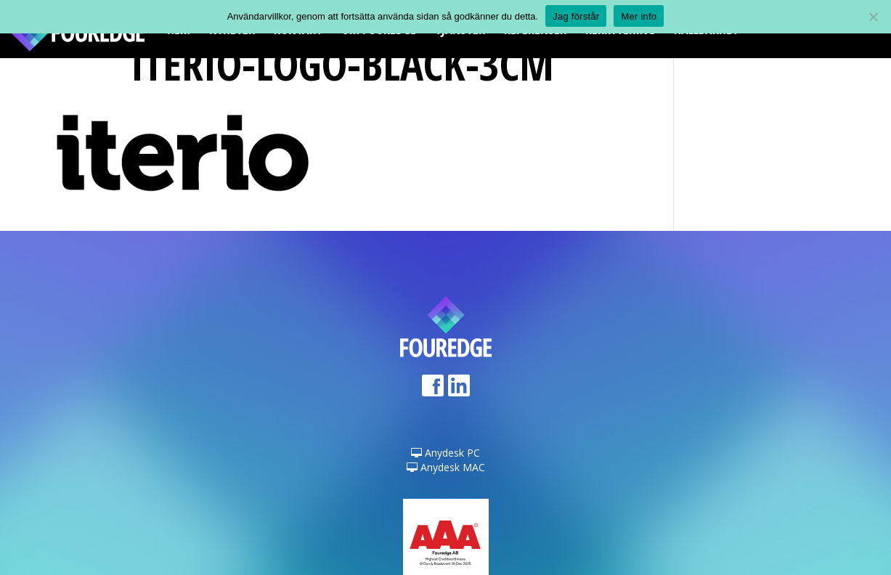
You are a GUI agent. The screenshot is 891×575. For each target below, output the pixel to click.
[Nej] (873, 16)
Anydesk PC (445, 453)
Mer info (638, 16)
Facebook (433, 390)
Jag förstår (576, 16)
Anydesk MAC (446, 467)
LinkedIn (459, 390)
